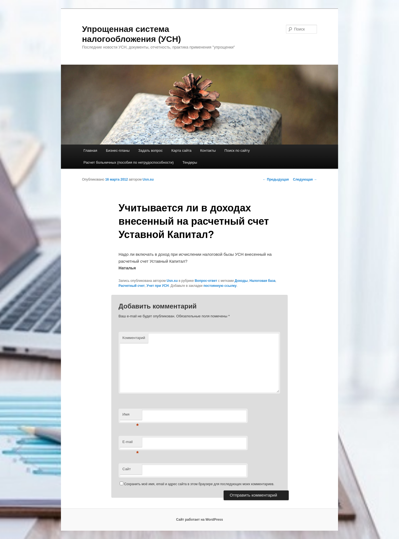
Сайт (126, 469)
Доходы (241, 281)
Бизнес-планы (117, 150)
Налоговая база (262, 281)
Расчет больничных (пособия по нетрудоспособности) (128, 162)
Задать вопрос (150, 150)
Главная (90, 150)
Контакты (208, 150)
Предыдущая (276, 179)
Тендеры (189, 162)
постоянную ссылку (220, 286)
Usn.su (148, 179)
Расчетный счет (132, 286)
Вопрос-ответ (206, 281)
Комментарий (133, 338)
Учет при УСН (158, 286)
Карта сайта (181, 150)
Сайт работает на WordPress (199, 520)
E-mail (130, 443)
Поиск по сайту (237, 150)
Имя (130, 416)
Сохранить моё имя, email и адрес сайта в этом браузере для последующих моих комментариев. (199, 484)
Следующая (305, 179)
